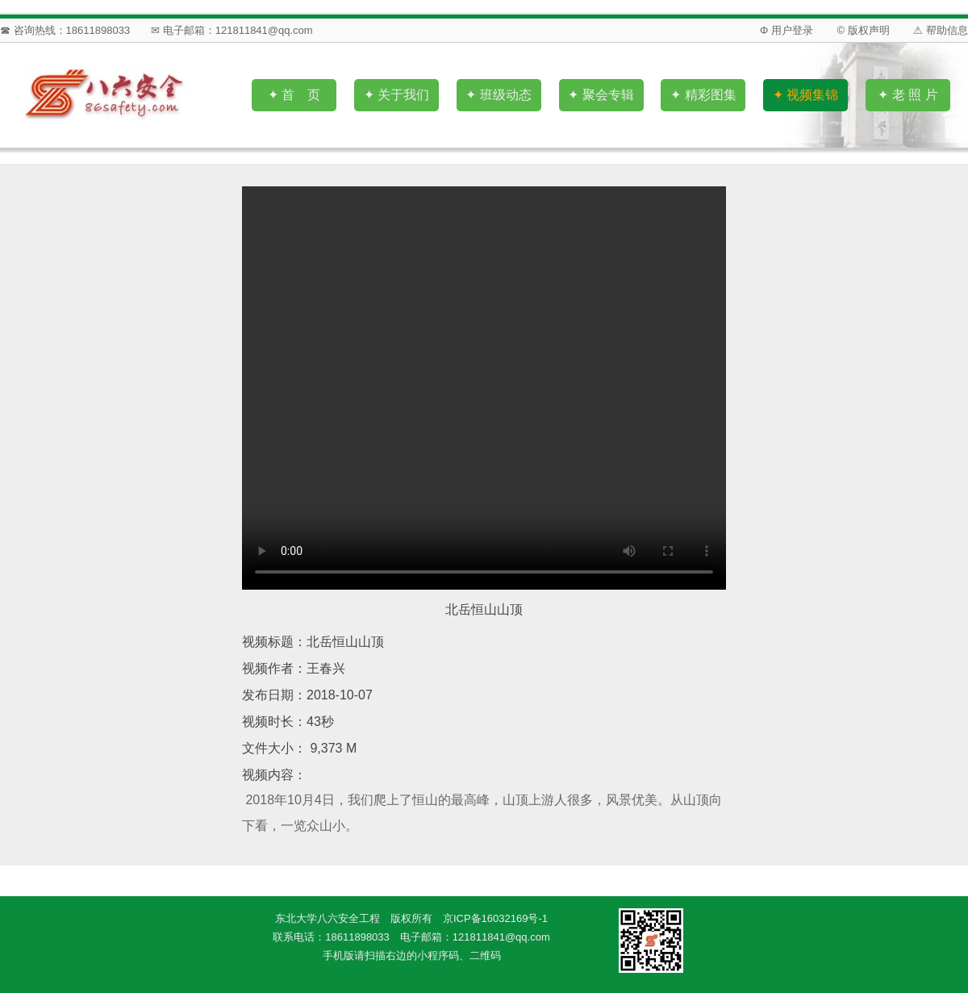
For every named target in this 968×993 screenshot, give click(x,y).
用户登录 (792, 30)
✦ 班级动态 (498, 95)
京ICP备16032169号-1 (495, 918)
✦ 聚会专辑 (600, 95)
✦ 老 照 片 (907, 95)
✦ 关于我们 (396, 95)
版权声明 (869, 30)
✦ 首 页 (294, 95)
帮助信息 (947, 30)
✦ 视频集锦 (805, 95)
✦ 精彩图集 (703, 95)
